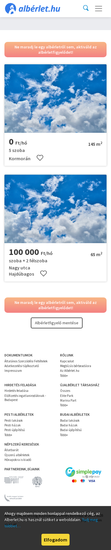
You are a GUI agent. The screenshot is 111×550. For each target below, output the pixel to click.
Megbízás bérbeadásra (75, 366)
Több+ (64, 376)
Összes (65, 391)
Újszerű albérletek (17, 455)
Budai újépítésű (71, 430)
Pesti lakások (13, 420)
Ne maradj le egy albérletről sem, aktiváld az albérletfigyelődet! (56, 49)
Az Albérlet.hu (69, 371)
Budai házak (69, 425)
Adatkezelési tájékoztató (21, 366)
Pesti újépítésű (14, 430)
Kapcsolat (67, 361)
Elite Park (66, 396)
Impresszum (13, 371)
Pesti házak (12, 425)
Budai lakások (70, 420)
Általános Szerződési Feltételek (26, 361)
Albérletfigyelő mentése (56, 322)
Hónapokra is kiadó (17, 460)
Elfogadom (55, 540)
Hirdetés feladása (16, 391)
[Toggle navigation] (99, 8)
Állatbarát (11, 450)
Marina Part (68, 400)
